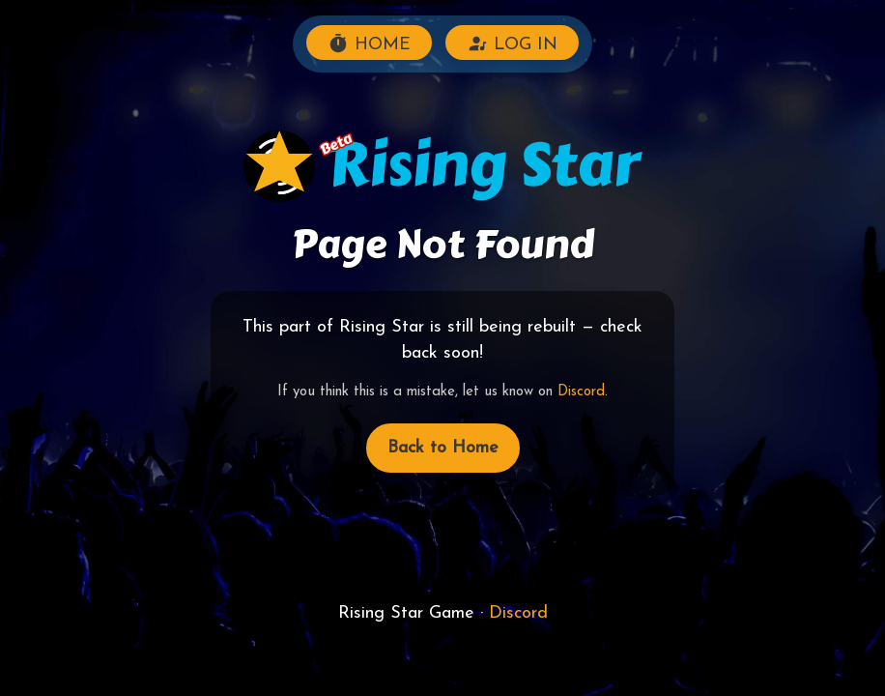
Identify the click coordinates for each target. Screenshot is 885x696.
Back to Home (443, 448)
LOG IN (512, 43)
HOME (369, 43)
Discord (581, 392)
